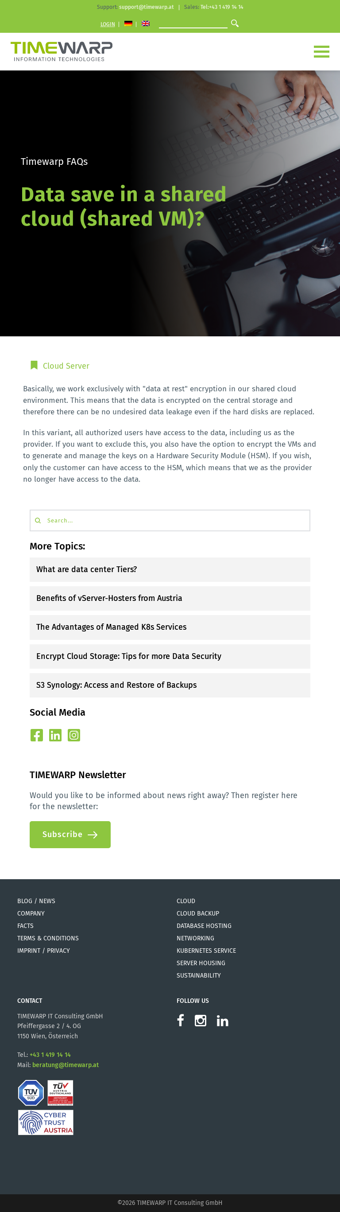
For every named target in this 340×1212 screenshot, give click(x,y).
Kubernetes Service (206, 951)
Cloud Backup (198, 913)
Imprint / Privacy (43, 951)
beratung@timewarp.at (65, 1065)
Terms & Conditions (48, 938)
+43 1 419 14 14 (50, 1055)
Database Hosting (204, 926)
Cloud (186, 901)
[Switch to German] (128, 24)
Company (31, 913)
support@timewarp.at (146, 7)
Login (107, 24)
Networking (195, 938)
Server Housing (201, 963)
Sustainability (199, 975)
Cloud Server (66, 366)
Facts (25, 926)
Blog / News (36, 901)
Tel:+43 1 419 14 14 (222, 7)
